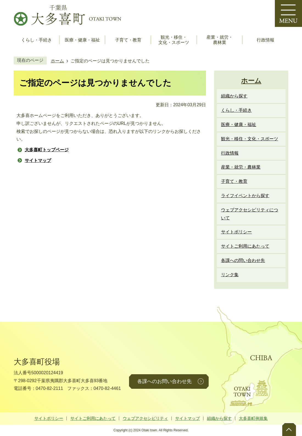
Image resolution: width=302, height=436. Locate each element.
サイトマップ (38, 160)
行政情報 (265, 40)
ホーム (57, 60)
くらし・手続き (36, 40)
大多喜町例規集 (253, 418)
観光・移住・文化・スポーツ (173, 40)
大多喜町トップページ (47, 149)
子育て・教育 (128, 40)
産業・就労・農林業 (219, 40)
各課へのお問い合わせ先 (164, 381)
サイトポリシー (48, 418)
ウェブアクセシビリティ (145, 418)
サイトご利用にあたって (93, 418)
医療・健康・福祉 (82, 40)
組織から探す (219, 418)
